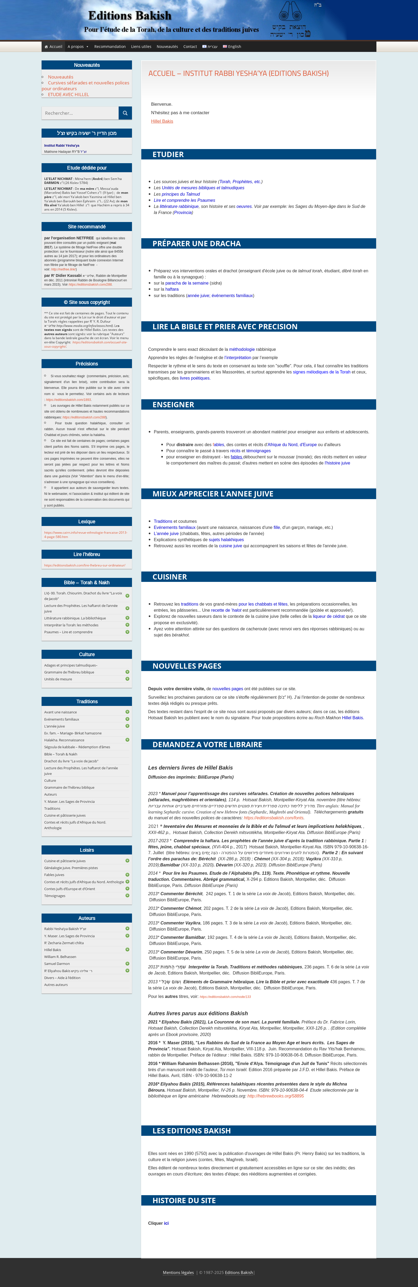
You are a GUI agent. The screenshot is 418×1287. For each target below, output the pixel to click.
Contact (190, 46)
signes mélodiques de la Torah (322, 372)
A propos (78, 46)
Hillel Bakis (162, 121)
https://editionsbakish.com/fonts (273, 818)
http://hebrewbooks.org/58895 (276, 1096)
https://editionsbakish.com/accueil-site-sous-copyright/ (85, 344)
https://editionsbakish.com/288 (90, 284)
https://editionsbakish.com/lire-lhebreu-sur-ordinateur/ (84, 565)
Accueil (56, 46)
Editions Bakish (239, 1272)
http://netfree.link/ (63, 269)
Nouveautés (167, 46)
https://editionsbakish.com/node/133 (225, 997)
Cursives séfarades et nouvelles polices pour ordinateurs (85, 86)
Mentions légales (178, 1272)
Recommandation (110, 46)
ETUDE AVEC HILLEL (68, 94)
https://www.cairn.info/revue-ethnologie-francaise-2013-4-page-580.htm (85, 534)
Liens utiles (141, 46)
